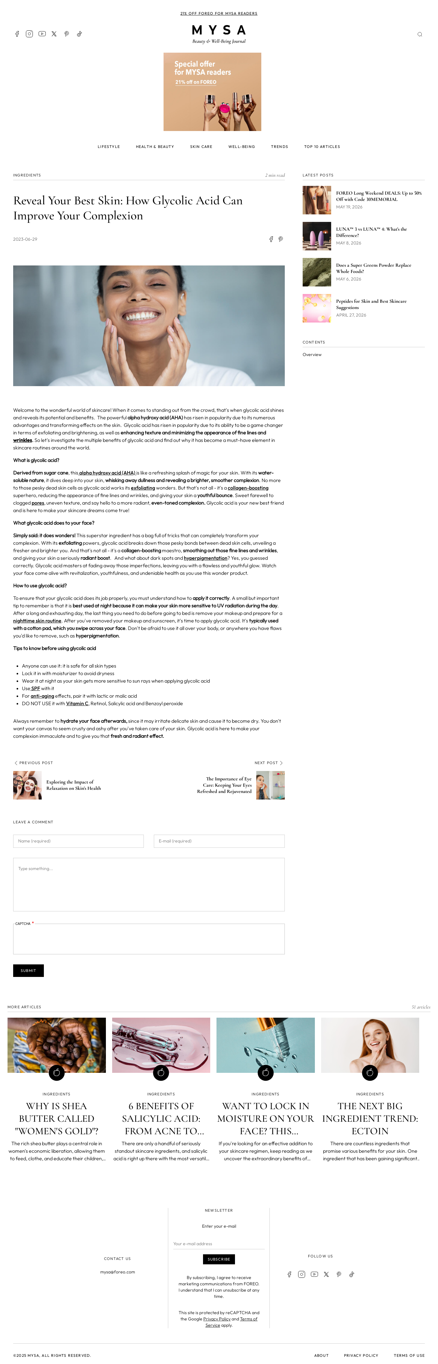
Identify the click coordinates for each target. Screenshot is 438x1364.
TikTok (79, 34)
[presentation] (63, 939)
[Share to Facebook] (271, 239)
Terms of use (409, 1355)
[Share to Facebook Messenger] (281, 239)
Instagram (29, 34)
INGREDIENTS (27, 175)
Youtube (42, 34)
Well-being (241, 146)
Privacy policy (361, 1355)
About (321, 1355)
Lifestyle (109, 146)
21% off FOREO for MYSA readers (219, 13)
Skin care (201, 146)
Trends (279, 146)
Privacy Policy (217, 1319)
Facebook (17, 34)
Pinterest (67, 34)
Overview (312, 354)
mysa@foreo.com (117, 1272)
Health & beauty (155, 146)
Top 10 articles (322, 146)
